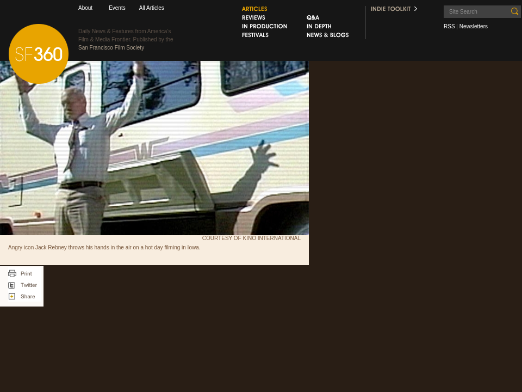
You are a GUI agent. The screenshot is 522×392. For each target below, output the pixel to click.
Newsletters (473, 26)
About (85, 8)
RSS (449, 26)
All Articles (151, 8)
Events (117, 8)
